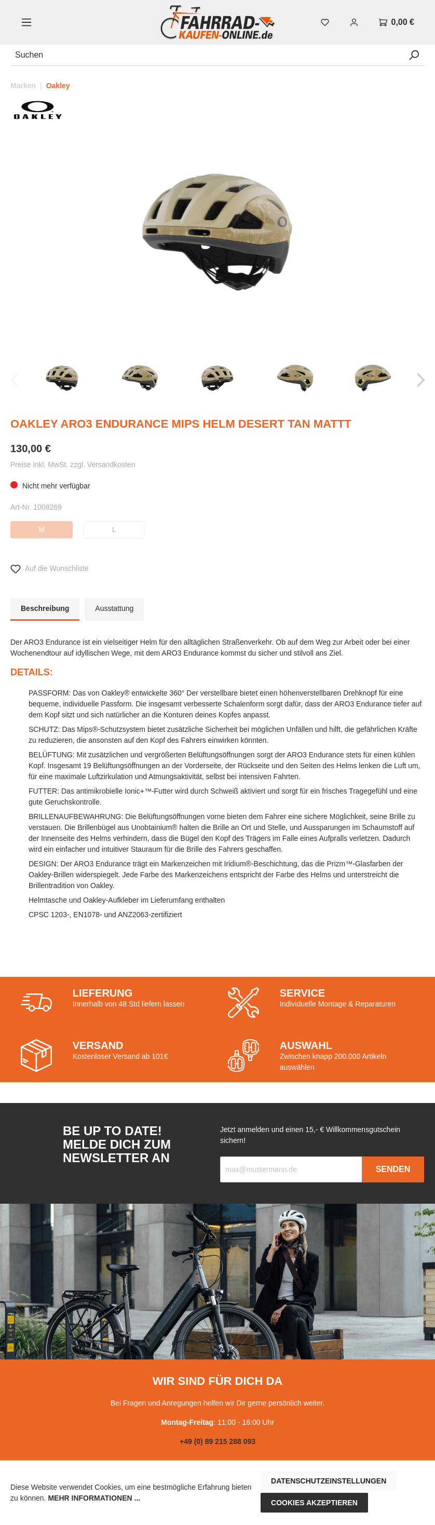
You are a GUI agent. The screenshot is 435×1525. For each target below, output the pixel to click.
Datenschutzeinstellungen (328, 1481)
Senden (393, 1169)
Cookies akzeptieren (314, 1503)
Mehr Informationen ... (94, 1498)
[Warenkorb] (397, 22)
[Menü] (26, 22)
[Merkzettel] (324, 22)
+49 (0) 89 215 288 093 (217, 1441)
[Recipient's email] (291, 1169)
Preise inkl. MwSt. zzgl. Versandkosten (72, 464)
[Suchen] (206, 55)
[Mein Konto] (354, 22)
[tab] (44, 609)
